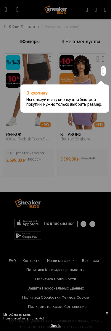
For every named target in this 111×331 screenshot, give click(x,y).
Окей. (55, 325)
